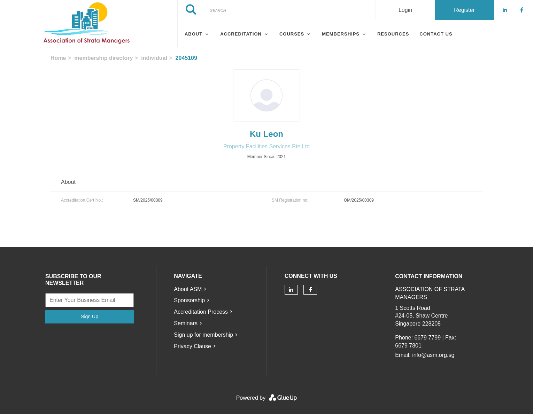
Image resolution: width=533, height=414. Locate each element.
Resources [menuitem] (393, 34)
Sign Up (89, 316)
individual (154, 58)
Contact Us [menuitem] (435, 34)
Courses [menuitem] (291, 34)
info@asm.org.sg (433, 355)
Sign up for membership (203, 335)
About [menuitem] (193, 34)
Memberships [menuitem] (341, 34)
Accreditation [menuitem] (241, 34)
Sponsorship (189, 300)
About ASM (188, 289)
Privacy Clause (192, 346)
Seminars (186, 323)
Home (58, 58)
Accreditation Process (201, 312)
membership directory (103, 58)
